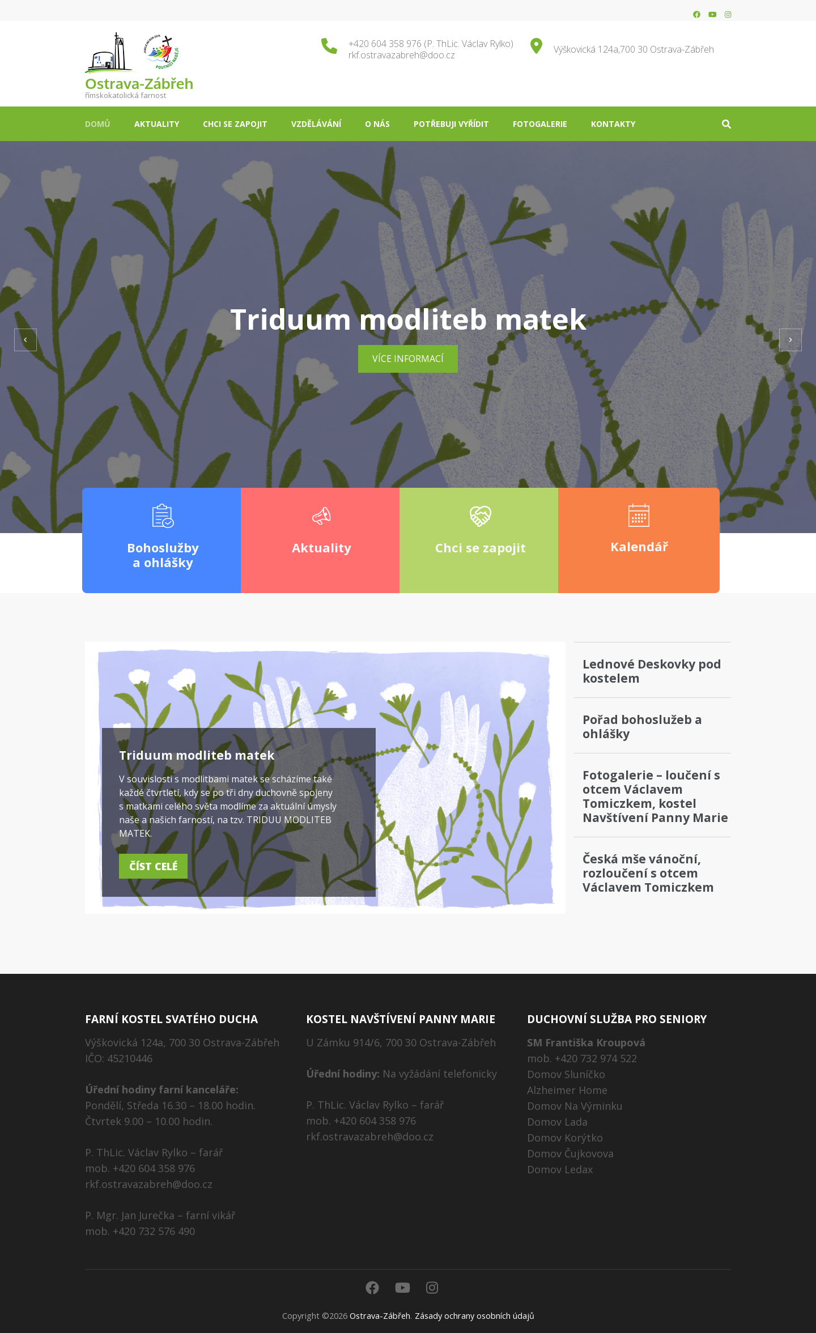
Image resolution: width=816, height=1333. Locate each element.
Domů (97, 123)
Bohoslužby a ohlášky (163, 554)
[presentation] (25, 340)
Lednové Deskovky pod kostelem (652, 671)
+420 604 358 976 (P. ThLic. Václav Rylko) (430, 43)
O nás (377, 123)
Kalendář (639, 546)
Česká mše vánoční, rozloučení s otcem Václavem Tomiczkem (648, 873)
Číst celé (153, 866)
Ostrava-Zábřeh (139, 83)
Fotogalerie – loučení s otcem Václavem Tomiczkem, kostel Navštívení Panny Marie (655, 796)
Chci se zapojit (235, 123)
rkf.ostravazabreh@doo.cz (401, 55)
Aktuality (156, 123)
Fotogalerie (540, 123)
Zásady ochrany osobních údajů (474, 1315)
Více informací (408, 358)
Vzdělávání (316, 123)
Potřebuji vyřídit (451, 123)
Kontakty (613, 123)
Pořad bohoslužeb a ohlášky (642, 727)
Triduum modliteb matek (196, 755)
